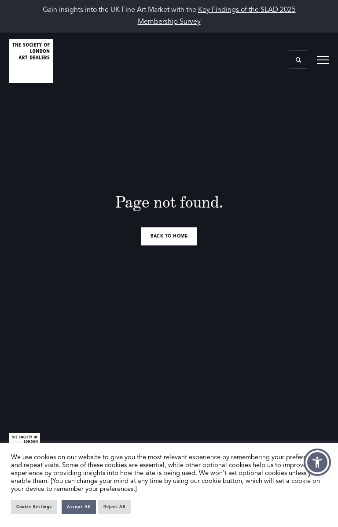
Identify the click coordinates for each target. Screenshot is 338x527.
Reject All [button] (114, 507)
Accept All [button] (79, 507)
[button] (317, 462)
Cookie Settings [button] (34, 507)
